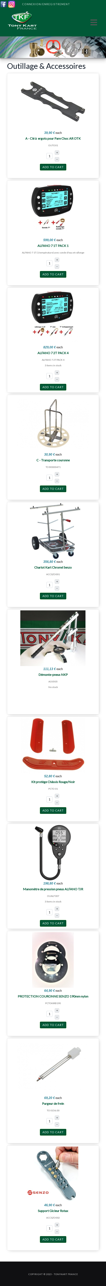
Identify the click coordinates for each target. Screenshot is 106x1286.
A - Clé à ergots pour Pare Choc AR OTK (53, 138)
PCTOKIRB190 (53, 1003)
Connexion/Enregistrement (46, 4)
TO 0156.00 (53, 1110)
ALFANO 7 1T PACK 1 (53, 245)
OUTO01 (53, 145)
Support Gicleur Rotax (53, 1211)
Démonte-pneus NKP (53, 674)
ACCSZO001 (53, 574)
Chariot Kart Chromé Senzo (53, 567)
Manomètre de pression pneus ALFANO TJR (53, 889)
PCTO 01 (53, 788)
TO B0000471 (53, 467)
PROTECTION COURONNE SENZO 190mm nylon (53, 996)
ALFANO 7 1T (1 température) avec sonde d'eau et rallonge (53, 252)
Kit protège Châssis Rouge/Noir (53, 782)
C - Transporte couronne (53, 460)
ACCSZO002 (53, 1217)
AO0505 (53, 681)
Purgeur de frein (53, 1103)
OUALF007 (53, 895)
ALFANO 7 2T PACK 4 (53, 353)
